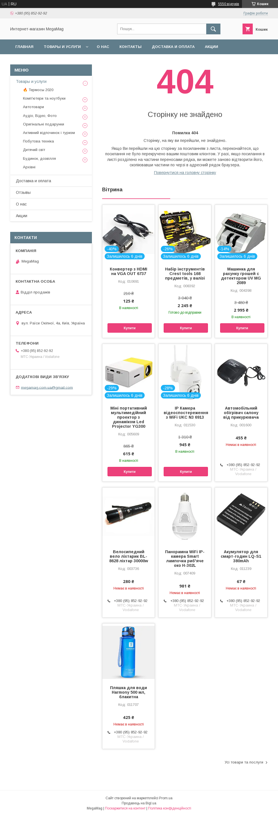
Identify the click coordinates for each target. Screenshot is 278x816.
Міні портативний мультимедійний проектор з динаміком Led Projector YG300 (128, 417)
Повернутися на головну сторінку (185, 172)
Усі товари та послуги (244, 762)
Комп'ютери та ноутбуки (44, 98)
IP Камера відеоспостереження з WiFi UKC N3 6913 (185, 412)
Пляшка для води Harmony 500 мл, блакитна (128, 692)
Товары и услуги (62, 47)
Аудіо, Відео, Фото (40, 116)
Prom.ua (165, 798)
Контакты (130, 47)
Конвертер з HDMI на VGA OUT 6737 (128, 271)
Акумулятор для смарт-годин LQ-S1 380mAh (241, 556)
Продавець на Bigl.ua (139, 803)
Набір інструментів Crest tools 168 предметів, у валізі (185, 273)
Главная (24, 47)
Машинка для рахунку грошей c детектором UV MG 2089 (241, 276)
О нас (103, 47)
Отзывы (23, 192)
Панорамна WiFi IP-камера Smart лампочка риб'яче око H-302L (185, 558)
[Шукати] (213, 29)
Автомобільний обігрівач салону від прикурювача (241, 412)
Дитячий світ (34, 150)
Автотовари (33, 107)
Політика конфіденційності (169, 808)
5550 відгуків (228, 4)
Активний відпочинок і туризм (49, 133)
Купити (130, 328)
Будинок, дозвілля (39, 158)
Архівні (29, 167)
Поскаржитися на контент (125, 808)
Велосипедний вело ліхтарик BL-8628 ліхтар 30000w (128, 556)
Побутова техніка (38, 141)
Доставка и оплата (173, 47)
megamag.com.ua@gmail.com (47, 387)
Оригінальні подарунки (43, 124)
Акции (211, 47)
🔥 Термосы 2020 (38, 90)
